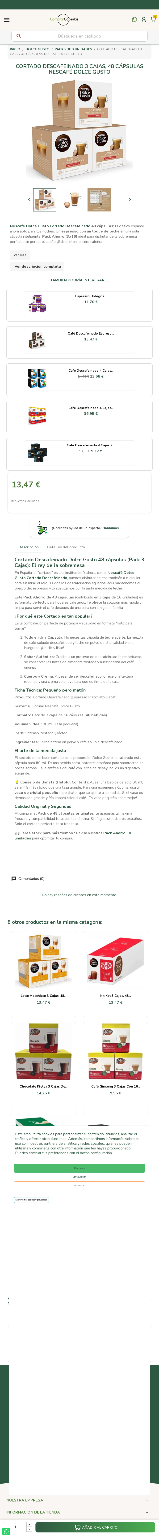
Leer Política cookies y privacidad (31, 1199)
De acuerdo (79, 1168)
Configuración (79, 1176)
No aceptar (79, 1185)
